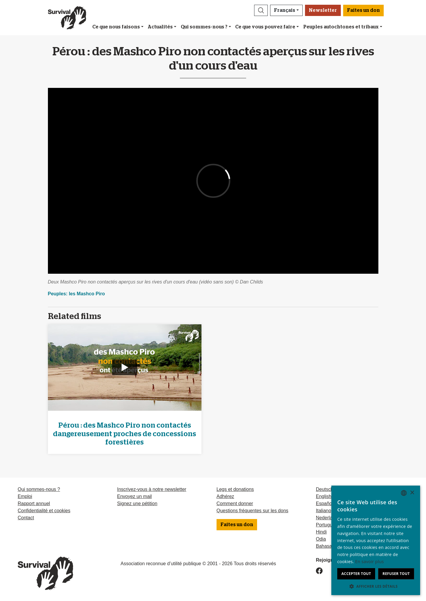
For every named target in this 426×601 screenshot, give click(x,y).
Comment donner (235, 503)
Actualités (160, 27)
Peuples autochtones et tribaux (341, 27)
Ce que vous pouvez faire (265, 27)
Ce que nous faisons (116, 27)
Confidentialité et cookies (44, 510)
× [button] (412, 493)
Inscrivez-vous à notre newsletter (151, 489)
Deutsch (324, 489)
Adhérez (225, 496)
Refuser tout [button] (396, 573)
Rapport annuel (34, 503)
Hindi (321, 531)
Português (327, 524)
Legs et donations (235, 489)
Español (324, 503)
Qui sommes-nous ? (204, 27)
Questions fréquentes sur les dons (252, 510)
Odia (321, 539)
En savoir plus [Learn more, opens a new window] (369, 561)
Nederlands (328, 517)
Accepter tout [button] (356, 573)
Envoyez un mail (134, 496)
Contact (26, 517)
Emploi (25, 496)
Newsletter (323, 10)
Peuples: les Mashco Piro (76, 293)
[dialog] (375, 540)
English (323, 496)
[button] (261, 10)
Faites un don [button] (363, 10)
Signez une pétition (137, 503)
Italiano (323, 510)
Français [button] (284, 10)
